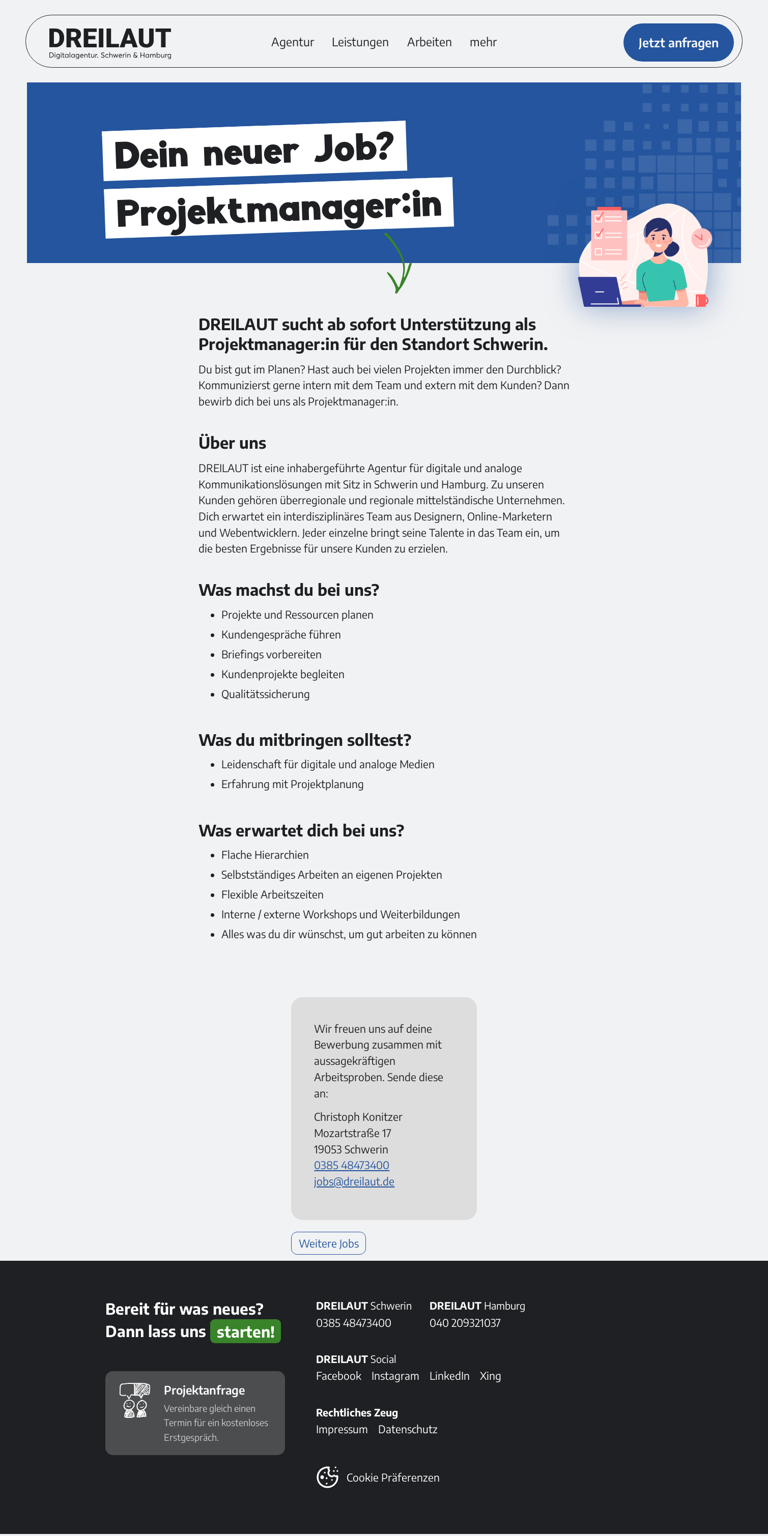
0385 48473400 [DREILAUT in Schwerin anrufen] (353, 1324)
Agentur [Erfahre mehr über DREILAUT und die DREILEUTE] (292, 42)
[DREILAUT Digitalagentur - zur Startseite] (111, 44)
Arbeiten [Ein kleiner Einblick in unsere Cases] (429, 42)
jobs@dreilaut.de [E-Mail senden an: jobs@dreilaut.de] (354, 1183)
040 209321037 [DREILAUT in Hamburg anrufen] (465, 1324)
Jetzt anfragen (678, 42)
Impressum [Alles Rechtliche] (342, 1431)
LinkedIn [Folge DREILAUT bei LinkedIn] (450, 1377)
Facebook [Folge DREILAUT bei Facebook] (338, 1377)
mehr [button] (483, 42)
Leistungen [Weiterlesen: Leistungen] (360, 42)
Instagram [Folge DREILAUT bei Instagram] (395, 1377)
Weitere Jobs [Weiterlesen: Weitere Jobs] (329, 1245)
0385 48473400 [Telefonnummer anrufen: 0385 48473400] (351, 1167)
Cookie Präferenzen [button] (393, 1479)
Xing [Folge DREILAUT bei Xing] (490, 1377)
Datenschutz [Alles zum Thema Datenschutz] (408, 1431)
